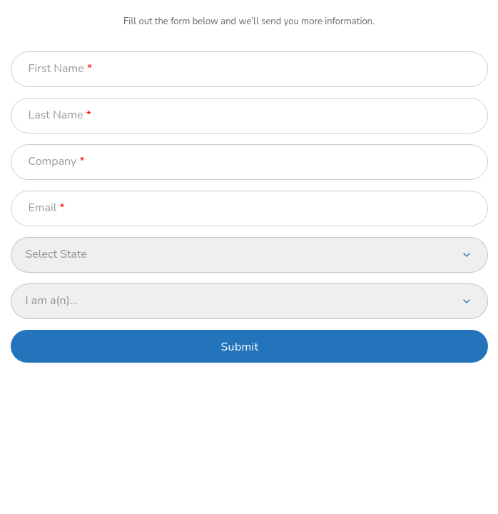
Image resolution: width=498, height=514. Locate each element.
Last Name (56, 115)
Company (53, 162)
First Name (56, 69)
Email (43, 208)
